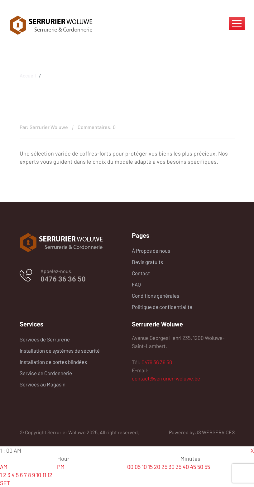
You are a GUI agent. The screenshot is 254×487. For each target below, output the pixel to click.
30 (172, 466)
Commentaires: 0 (97, 127)
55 (207, 466)
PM (61, 466)
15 (150, 466)
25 (164, 466)
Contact (141, 273)
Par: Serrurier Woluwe (44, 127)
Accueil (28, 74)
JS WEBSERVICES (215, 432)
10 (38, 474)
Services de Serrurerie (45, 339)
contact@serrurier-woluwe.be (166, 378)
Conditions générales (155, 295)
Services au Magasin (42, 384)
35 (178, 466)
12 (49, 474)
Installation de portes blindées (53, 362)
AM (3, 466)
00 (130, 466)
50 (200, 466)
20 (157, 466)
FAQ (136, 284)
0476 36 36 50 (63, 279)
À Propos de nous (151, 250)
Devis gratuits (147, 262)
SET (5, 483)
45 (193, 466)
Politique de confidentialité (162, 307)
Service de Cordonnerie (46, 373)
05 (138, 466)
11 (44, 474)
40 (186, 466)
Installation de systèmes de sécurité (60, 350)
